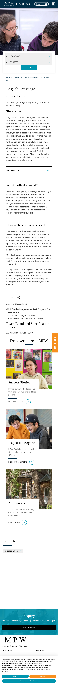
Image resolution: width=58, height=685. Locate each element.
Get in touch (55, 342)
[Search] (46, 4)
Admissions (14, 497)
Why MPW (40, 631)
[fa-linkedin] (19, 5)
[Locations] (28, 56)
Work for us (41, 645)
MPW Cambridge (26, 77)
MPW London (8, 631)
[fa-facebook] (18, 2)
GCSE (42, 77)
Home (8, 77)
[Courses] (28, 62)
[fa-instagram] (21, 2)
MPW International (10, 642)
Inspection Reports (17, 445)
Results (39, 642)
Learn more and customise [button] (29, 681)
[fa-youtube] (28, 2)
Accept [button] (42, 676)
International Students (46, 638)
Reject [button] (15, 676)
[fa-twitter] (25, 2)
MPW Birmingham (10, 635)
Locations (15, 77)
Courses (36, 77)
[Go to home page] (10, 4)
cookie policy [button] (38, 663)
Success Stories (16, 393)
